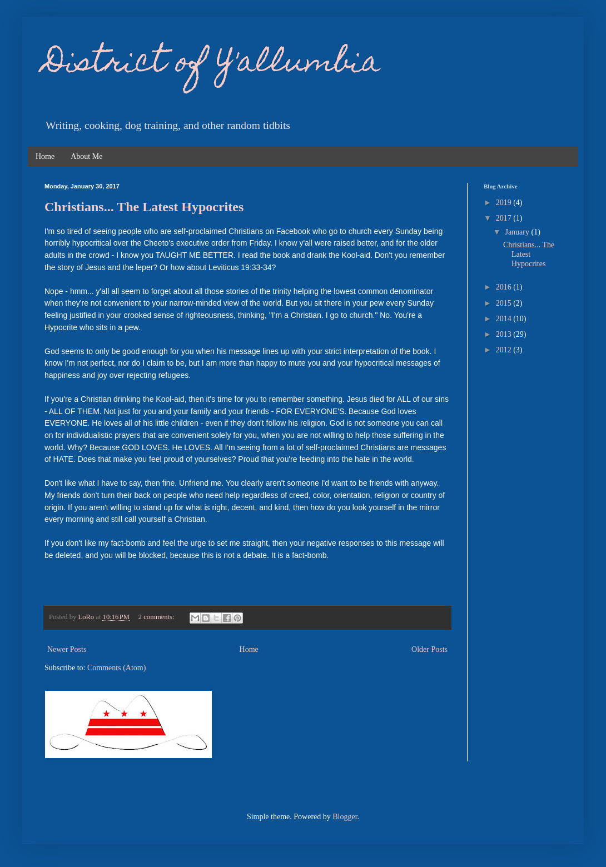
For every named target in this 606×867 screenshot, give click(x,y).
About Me (86, 156)
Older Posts (429, 649)
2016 (505, 287)
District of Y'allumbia (212, 64)
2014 (505, 319)
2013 (505, 334)
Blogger (344, 817)
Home (45, 156)
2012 (505, 350)
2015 (505, 303)
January (518, 232)
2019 (505, 202)
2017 (505, 218)
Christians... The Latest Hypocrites (144, 207)
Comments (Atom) (116, 668)
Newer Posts (66, 649)
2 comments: (157, 617)
